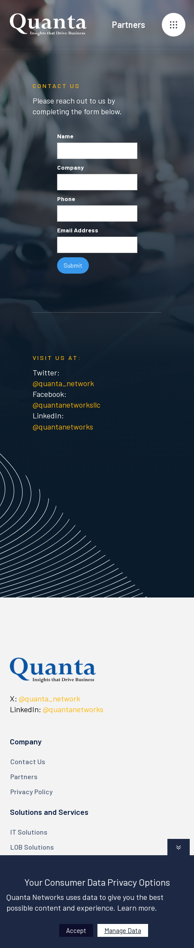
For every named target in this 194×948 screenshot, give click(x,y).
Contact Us (27, 761)
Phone (66, 198)
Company (70, 167)
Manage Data (122, 930)
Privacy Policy (31, 791)
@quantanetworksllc (66, 404)
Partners (23, 776)
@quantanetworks (63, 426)
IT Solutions (28, 832)
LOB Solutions (32, 847)
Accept (76, 930)
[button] (173, 25)
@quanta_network (63, 383)
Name (65, 136)
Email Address (77, 230)
